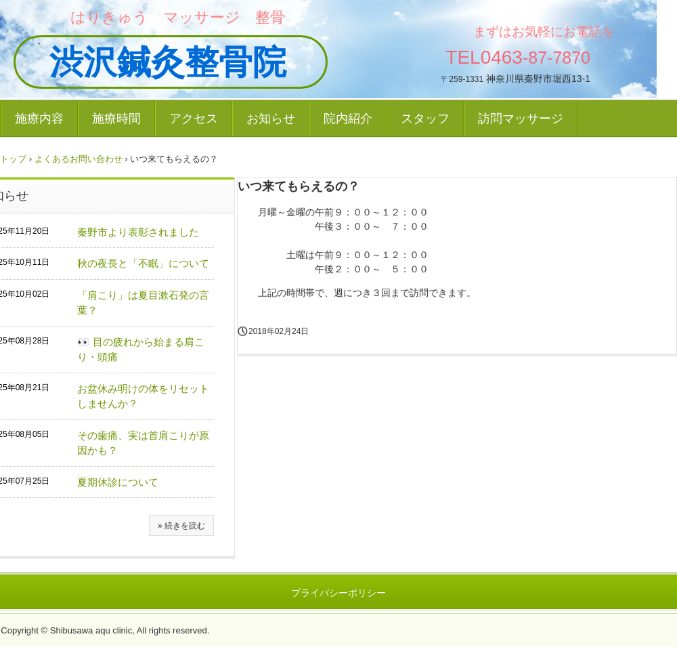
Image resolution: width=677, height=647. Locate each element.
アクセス (193, 118)
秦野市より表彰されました (138, 232)
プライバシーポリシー (338, 593)
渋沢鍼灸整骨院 (151, 62)
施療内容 (39, 118)
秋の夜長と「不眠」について (143, 263)
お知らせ (270, 118)
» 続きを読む (181, 525)
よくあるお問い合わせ (79, 159)
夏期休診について (117, 482)
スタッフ (425, 118)
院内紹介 (348, 118)
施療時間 (116, 118)
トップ (13, 159)
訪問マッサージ (520, 118)
